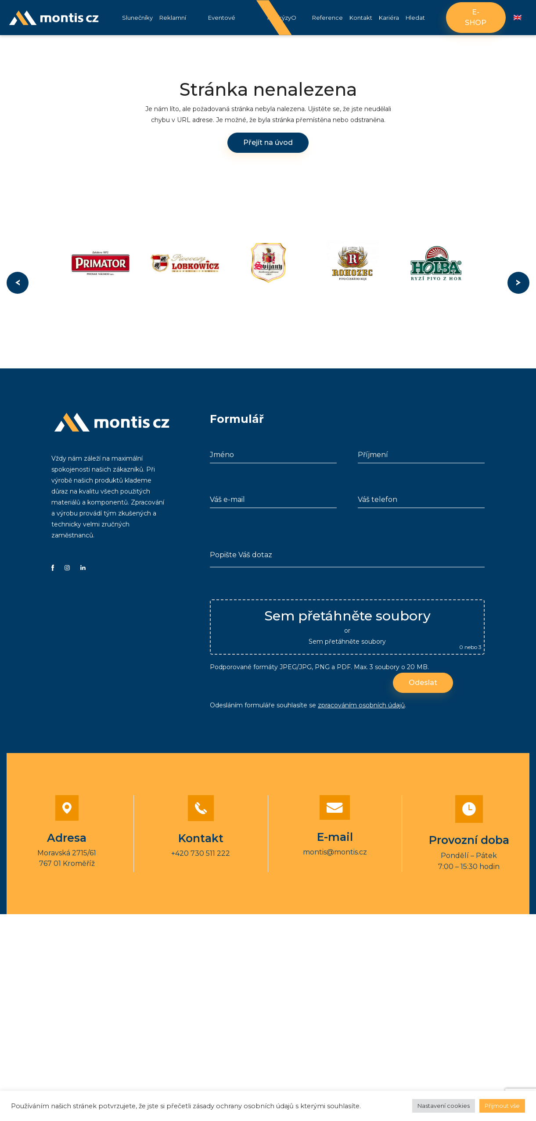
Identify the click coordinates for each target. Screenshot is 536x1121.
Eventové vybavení (221, 24)
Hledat (415, 17)
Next (518, 283)
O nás (296, 24)
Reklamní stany (172, 24)
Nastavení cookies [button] (443, 1105)
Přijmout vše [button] (502, 1105)
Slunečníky (137, 17)
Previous (18, 283)
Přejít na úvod (268, 142)
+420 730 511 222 (200, 853)
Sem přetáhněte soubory (347, 641)
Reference (327, 17)
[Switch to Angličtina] (517, 18)
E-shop (475, 17)
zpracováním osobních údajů (361, 705)
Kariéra (389, 17)
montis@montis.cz (335, 852)
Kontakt (360, 17)
